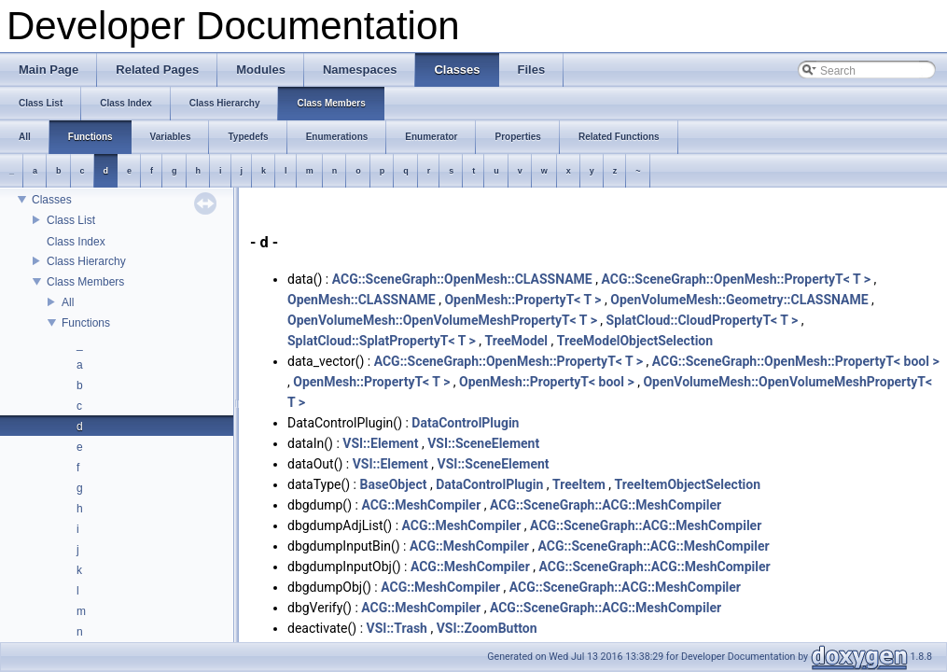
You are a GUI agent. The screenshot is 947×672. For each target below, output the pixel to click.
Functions (86, 322)
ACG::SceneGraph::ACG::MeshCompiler (605, 504)
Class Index (76, 241)
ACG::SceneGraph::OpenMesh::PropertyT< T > (735, 279)
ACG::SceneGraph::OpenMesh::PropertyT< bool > (796, 361)
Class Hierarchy (86, 261)
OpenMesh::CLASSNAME (361, 299)
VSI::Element (380, 443)
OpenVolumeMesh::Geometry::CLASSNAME (739, 299)
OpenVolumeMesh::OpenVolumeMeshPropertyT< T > (442, 320)
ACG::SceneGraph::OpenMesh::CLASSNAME (462, 279)
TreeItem (579, 484)
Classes (52, 199)
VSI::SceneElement (483, 443)
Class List (71, 220)
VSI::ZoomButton (487, 628)
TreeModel (516, 340)
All (68, 302)
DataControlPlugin (465, 422)
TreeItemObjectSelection (688, 484)
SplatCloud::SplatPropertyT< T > (381, 340)
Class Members (85, 281)
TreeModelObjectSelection (635, 340)
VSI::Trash (397, 628)
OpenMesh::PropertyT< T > (522, 299)
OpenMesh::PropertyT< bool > (546, 381)
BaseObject (392, 484)
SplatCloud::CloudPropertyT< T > (702, 320)
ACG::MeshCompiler (420, 504)
